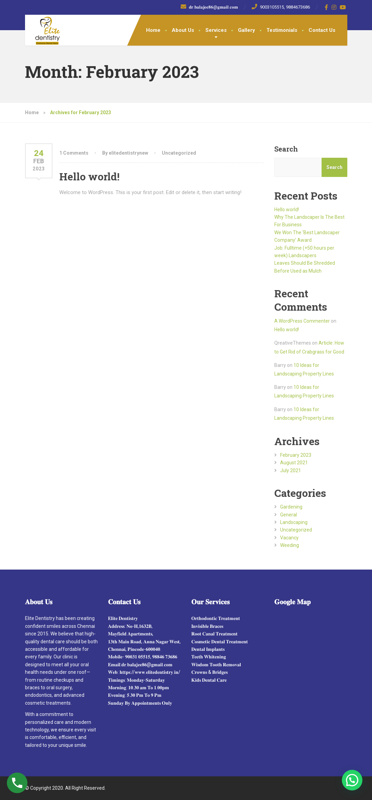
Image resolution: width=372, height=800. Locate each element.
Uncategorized (179, 153)
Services (216, 30)
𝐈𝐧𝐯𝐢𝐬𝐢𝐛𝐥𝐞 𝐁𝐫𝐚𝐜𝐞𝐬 (207, 626)
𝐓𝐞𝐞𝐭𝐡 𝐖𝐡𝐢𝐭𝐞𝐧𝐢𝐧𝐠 (208, 656)
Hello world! (89, 176)
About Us (183, 30)
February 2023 (295, 455)
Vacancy (289, 537)
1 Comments (73, 153)
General (288, 514)
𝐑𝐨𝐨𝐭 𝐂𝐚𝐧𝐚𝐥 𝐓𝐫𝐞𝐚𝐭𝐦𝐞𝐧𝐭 (214, 633)
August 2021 (294, 462)
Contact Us (322, 30)
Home (153, 30)
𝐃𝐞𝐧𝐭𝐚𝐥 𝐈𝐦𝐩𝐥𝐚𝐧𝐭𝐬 (208, 649)
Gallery (246, 30)
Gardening (291, 507)
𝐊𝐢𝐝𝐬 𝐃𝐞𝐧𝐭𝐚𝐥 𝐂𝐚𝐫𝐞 (209, 680)
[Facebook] (326, 7)
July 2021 (290, 470)
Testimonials (281, 30)
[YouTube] (343, 7)
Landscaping (294, 522)
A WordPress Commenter (302, 321)
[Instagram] (334, 7)
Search (286, 148)
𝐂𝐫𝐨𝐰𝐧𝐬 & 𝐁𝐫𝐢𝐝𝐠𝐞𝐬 (209, 672)
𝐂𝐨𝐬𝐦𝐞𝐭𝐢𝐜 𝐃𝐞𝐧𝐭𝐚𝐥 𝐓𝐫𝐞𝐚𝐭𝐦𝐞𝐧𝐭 (219, 641)
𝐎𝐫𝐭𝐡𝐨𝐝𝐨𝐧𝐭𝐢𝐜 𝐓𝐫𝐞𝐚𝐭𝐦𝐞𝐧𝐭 (215, 618)
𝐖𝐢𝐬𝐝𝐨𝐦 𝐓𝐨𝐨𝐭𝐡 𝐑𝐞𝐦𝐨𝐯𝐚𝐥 (216, 664)
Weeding (289, 545)
